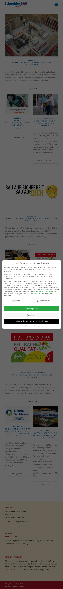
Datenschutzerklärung (45, 291)
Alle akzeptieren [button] (31, 308)
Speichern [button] (31, 314)
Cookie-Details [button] (21, 325)
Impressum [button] (43, 325)
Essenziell (16, 300)
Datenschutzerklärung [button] (32, 325)
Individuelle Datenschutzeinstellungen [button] (31, 321)
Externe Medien (43, 300)
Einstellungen (35, 293)
